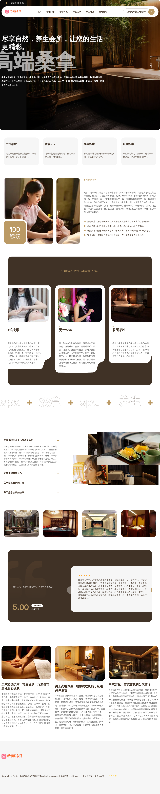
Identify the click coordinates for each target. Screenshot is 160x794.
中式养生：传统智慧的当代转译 (130, 684)
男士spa (65, 330)
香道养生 (119, 330)
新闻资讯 (103, 11)
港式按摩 (12, 330)
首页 (39, 11)
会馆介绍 (50, 11)
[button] (151, 66)
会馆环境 (63, 11)
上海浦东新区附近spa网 (93, 776)
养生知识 (90, 11)
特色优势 (77, 11)
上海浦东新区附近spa (68, 776)
